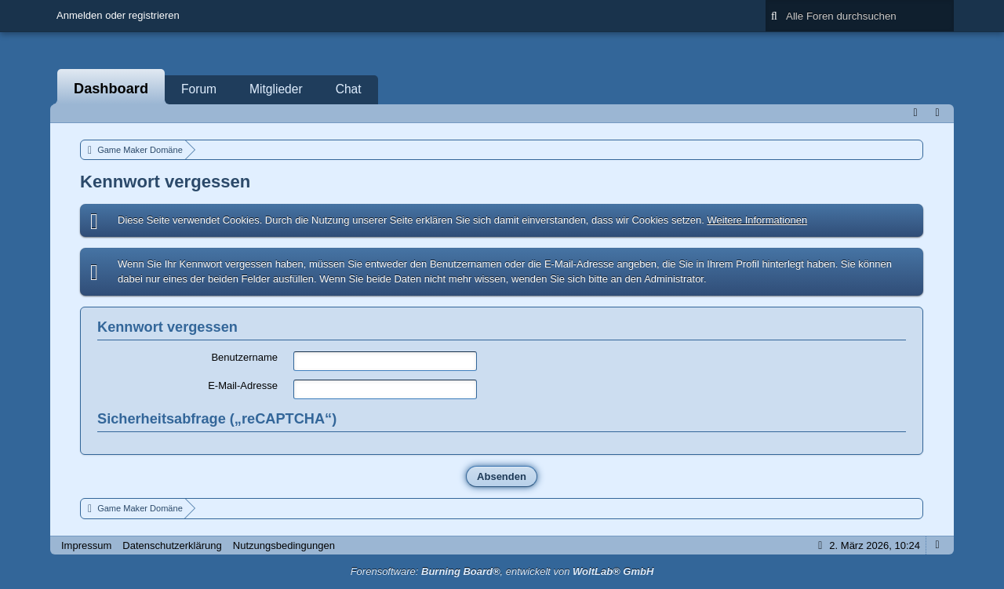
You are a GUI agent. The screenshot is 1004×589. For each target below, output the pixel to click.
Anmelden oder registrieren (118, 15)
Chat (349, 89)
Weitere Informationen (757, 220)
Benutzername (244, 357)
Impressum (86, 545)
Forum (198, 89)
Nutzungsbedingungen (284, 545)
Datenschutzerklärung (171, 545)
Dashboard (111, 88)
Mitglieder (276, 89)
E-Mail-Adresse (243, 385)
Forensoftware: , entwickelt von (502, 571)
